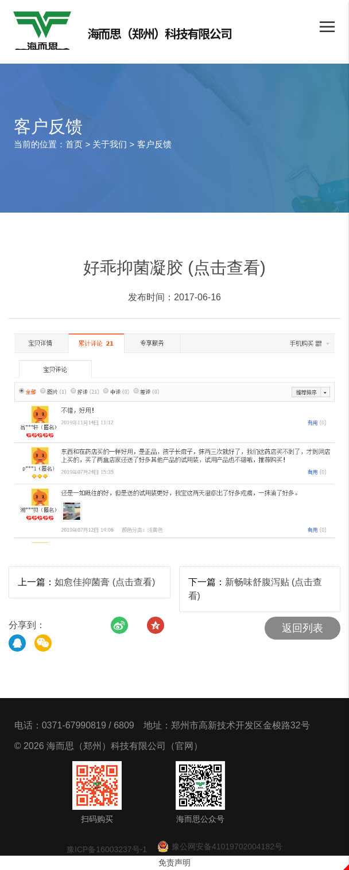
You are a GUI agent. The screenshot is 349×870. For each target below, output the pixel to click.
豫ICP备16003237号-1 (107, 849)
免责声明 (174, 862)
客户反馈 (154, 144)
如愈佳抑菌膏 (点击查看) (105, 582)
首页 (74, 144)
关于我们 (109, 144)
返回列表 (302, 628)
